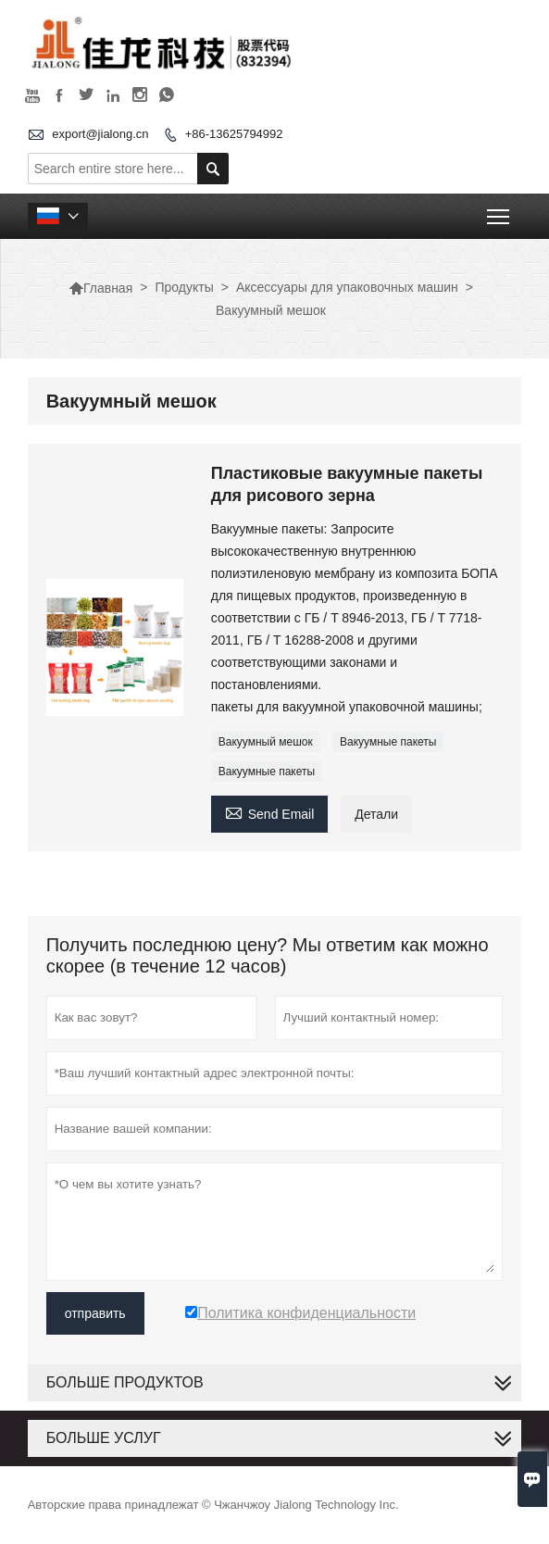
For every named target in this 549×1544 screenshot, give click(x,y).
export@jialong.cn (100, 134)
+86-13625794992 (234, 134)
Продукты (184, 287)
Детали (376, 814)
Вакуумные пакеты (388, 741)
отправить (95, 1313)
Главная (100, 288)
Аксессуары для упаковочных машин (347, 287)
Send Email (270, 812)
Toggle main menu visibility (499, 211)
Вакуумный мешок (265, 741)
